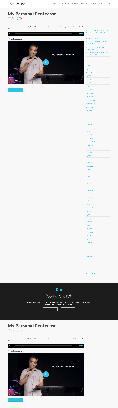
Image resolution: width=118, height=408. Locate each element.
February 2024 (90, 131)
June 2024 (89, 121)
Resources (85, 4)
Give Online (101, 4)
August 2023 (89, 152)
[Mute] (77, 34)
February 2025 (90, 93)
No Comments (19, 17)
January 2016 (89, 249)
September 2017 (90, 211)
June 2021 (89, 173)
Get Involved (66, 4)
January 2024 (89, 135)
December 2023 (90, 138)
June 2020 (89, 197)
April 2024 (89, 124)
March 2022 (89, 166)
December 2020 (90, 190)
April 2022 (89, 162)
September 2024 (90, 110)
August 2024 (89, 114)
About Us (56, 4)
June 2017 (89, 218)
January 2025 (89, 96)
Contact (93, 4)
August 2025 (89, 72)
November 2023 (90, 142)
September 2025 (90, 69)
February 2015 (90, 267)
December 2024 (90, 100)
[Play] (10, 34)
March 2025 (89, 89)
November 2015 (90, 256)
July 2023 (88, 156)
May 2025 (88, 83)
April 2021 (89, 176)
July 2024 (88, 117)
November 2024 (90, 103)
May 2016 (88, 239)
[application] (46, 34)
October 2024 (89, 107)
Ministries (76, 4)
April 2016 (89, 242)
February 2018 (90, 204)
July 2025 (88, 76)
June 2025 (89, 79)
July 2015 (88, 263)
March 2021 (89, 180)
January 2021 (89, 187)
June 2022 (89, 159)
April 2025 (89, 86)
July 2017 (88, 215)
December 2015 (90, 253)
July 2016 (88, 235)
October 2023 (89, 145)
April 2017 (89, 221)
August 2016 (89, 232)
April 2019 (89, 201)
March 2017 (89, 225)
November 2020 (90, 194)
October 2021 (89, 169)
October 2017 (89, 208)
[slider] (43, 33)
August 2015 (89, 260)
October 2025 (89, 65)
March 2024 (89, 128)
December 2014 (90, 274)
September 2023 (90, 149)
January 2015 (89, 270)
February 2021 (90, 183)
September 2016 (90, 228)
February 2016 (90, 246)
